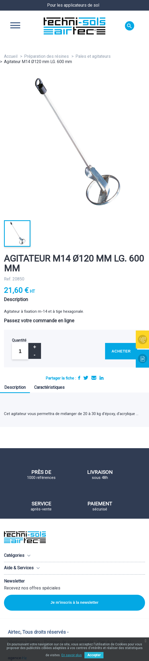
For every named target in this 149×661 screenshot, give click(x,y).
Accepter (94, 655)
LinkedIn (101, 378)
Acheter (121, 351)
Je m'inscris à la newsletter (74, 602)
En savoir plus (71, 655)
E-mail (93, 378)
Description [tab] (15, 387)
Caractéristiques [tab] (49, 387)
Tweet (85, 378)
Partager (79, 378)
